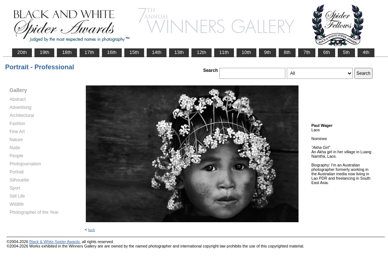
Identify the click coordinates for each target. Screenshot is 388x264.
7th (306, 52)
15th (134, 52)
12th (201, 52)
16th (112, 52)
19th (44, 52)
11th (224, 52)
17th (89, 52)
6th (326, 52)
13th (179, 52)
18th (67, 52)
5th (346, 52)
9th (267, 52)
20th (22, 52)
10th (246, 52)
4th (366, 52)
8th (287, 52)
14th (156, 52)
